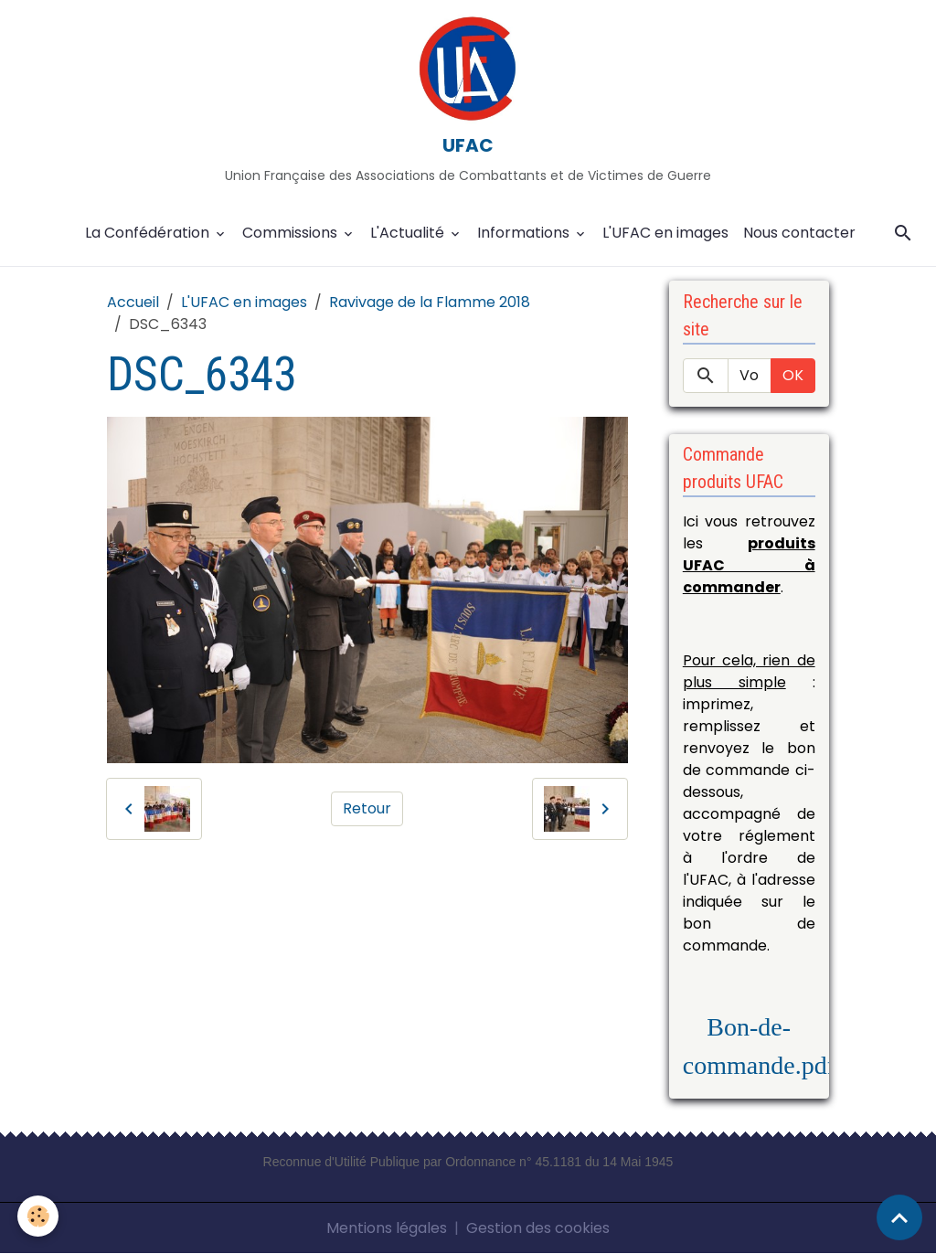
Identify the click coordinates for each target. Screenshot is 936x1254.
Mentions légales (386, 1227)
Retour (367, 808)
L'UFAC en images (665, 232)
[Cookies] (38, 1216)
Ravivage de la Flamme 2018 (429, 302)
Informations (525, 232)
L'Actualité (409, 232)
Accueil (133, 302)
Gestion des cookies (538, 1227)
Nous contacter (799, 232)
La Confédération (149, 232)
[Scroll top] (899, 1217)
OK (792, 375)
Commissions (291, 232)
